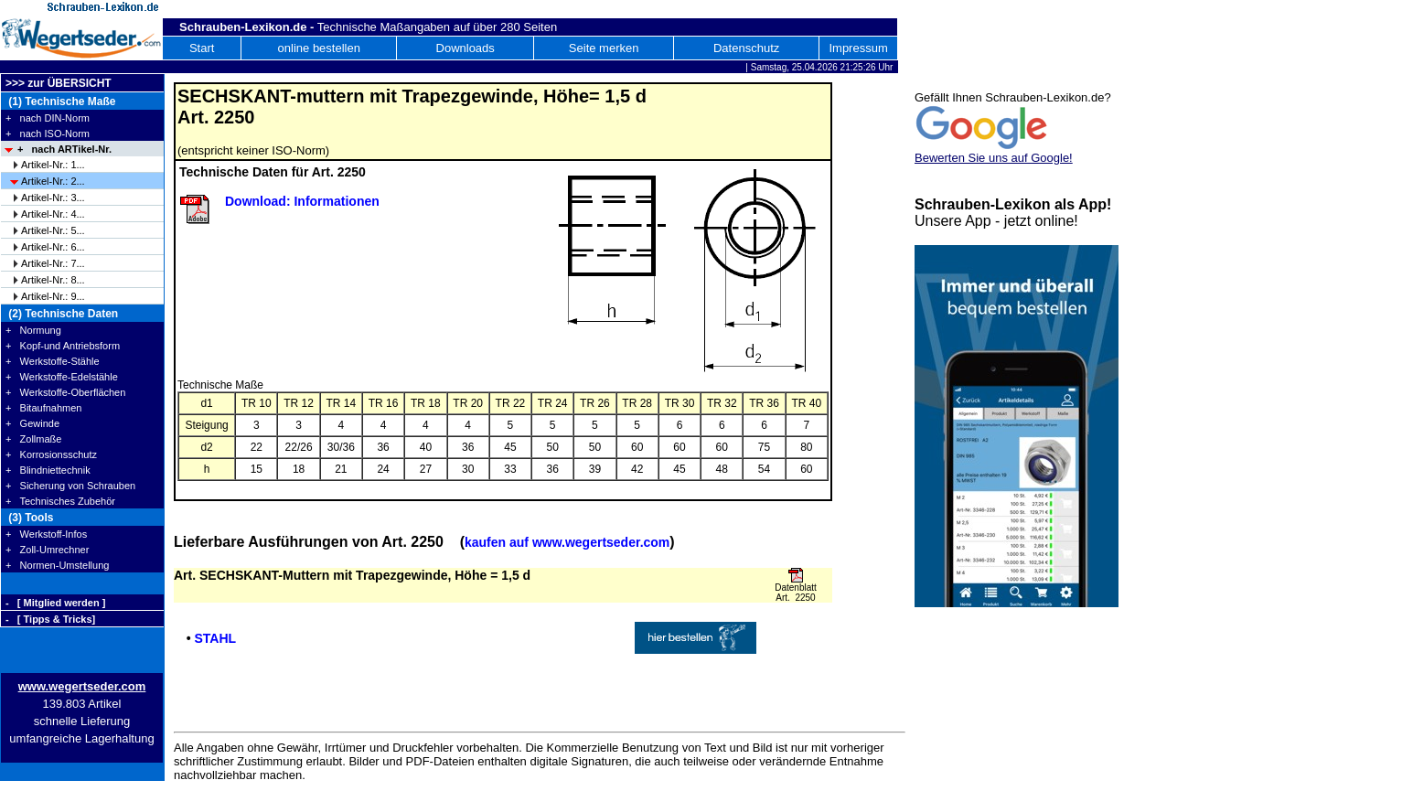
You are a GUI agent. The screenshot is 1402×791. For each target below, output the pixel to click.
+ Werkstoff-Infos (46, 534)
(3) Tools (29, 517)
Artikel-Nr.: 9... (53, 296)
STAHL (215, 638)
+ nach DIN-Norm (47, 117)
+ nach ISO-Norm (47, 133)
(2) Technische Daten (61, 313)
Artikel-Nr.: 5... (53, 230)
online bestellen (319, 48)
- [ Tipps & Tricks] (50, 619)
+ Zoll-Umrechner (47, 549)
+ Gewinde (32, 423)
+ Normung (33, 330)
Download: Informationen (302, 201)
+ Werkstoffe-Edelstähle (61, 376)
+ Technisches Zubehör (60, 501)
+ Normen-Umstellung (57, 565)
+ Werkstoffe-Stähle (52, 361)
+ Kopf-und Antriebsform (62, 345)
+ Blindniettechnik (48, 470)
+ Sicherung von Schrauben (70, 485)
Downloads (465, 48)
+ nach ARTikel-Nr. (64, 149)
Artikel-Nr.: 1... (53, 164)
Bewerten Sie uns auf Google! (994, 158)
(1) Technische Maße (60, 101)
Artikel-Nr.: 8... (53, 279)
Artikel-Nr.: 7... (53, 263)
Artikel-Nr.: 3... (53, 197)
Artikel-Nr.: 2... (53, 181)
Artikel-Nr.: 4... (53, 213)
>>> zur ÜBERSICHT (58, 83)
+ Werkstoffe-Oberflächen (65, 392)
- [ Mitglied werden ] (55, 602)
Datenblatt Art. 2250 (796, 593)
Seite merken (604, 48)
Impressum (858, 48)
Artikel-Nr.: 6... (53, 246)
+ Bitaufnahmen (43, 407)
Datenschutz (746, 48)
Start (201, 48)
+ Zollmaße (33, 438)
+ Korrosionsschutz (51, 454)
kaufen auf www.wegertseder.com (567, 542)
